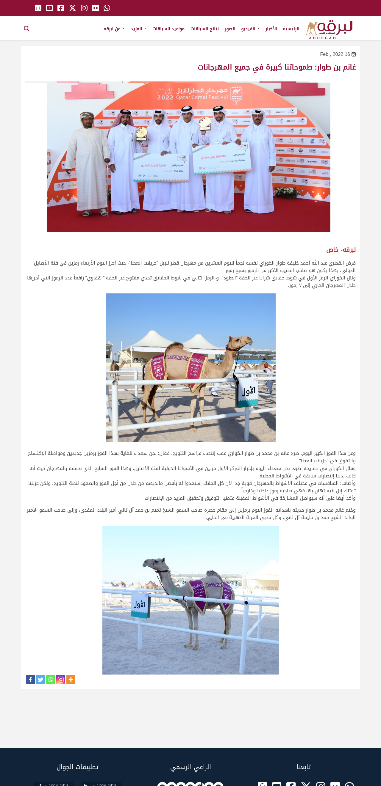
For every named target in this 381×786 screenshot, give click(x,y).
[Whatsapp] (50, 679)
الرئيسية (291, 29)
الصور (230, 29)
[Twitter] (40, 679)
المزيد (138, 29)
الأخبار (271, 29)
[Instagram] (60, 679)
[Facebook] (30, 679)
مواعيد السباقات (168, 29)
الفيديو (250, 29)
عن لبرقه (114, 29)
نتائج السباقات (204, 29)
